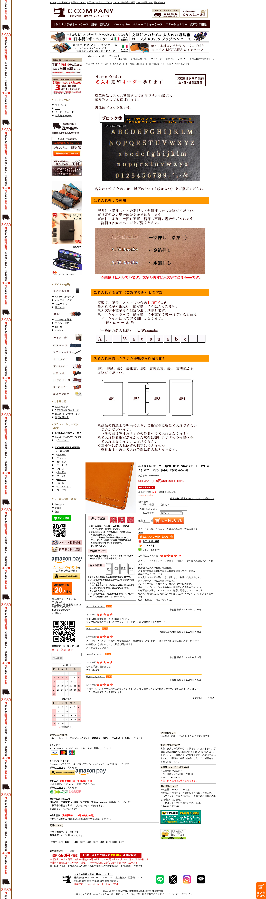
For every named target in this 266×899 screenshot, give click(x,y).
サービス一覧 (106, 64)
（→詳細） (70, 851)
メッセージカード (64, 112)
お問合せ (91, 2)
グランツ (61, 458)
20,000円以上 (62, 417)
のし (57, 108)
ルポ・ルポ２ (64, 486)
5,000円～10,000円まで (67, 410)
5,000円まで (61, 406)
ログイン (107, 2)
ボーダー (61, 472)
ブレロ (60, 469)
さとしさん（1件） (95, 606)
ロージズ (61, 490)
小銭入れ (59, 330)
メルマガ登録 (119, 2)
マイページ (156, 59)
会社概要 (130, 2)
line (57, 511)
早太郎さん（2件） (95, 676)
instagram (59, 504)
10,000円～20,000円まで (67, 414)
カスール (61, 454)
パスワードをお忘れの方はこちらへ (196, 59)
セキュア (61, 461)
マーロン (61, 476)
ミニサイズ (61, 304)
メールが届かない (144, 2)
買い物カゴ (159, 2)
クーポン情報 (120, 59)
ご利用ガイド (63, 2)
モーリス (61, 479)
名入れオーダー (63, 115)
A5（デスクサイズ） (66, 296)
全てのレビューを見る (203, 698)
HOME (53, 2)
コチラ (59, 767)
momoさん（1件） (95, 654)
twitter (58, 508)
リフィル (59, 307)
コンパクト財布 (63, 319)
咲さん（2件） (93, 628)
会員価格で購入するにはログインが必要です (192, 498)
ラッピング (61, 105)
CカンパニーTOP (92, 64)
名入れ (99, 2)
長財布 (58, 326)
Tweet (140, 532)
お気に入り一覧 (139, 59)
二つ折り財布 (62, 323)
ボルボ (60, 483)
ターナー (61, 465)
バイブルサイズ (63, 300)
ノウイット (63, 440)
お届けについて (78, 2)
